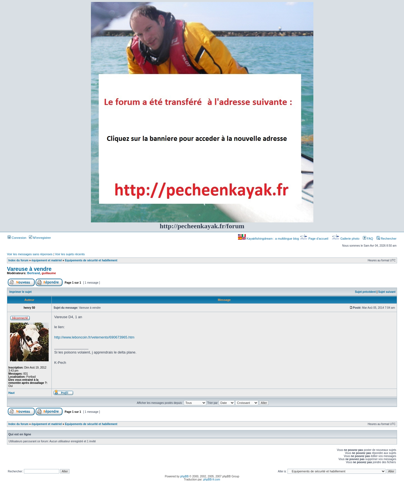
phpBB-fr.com (211, 479)
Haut (11, 392)
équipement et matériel (46, 260)
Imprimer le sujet (20, 291)
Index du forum (18, 260)
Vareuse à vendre (29, 269)
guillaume (49, 273)
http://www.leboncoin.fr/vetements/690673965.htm (94, 337)
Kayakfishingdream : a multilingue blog (269, 238)
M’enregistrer (40, 237)
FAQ (368, 238)
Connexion (17, 237)
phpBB (184, 476)
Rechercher (386, 238)
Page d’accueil (314, 238)
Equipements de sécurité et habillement (91, 260)
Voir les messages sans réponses (30, 254)
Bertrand (33, 273)
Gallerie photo (346, 238)
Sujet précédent (365, 291)
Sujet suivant (386, 291)
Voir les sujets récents (70, 254)
